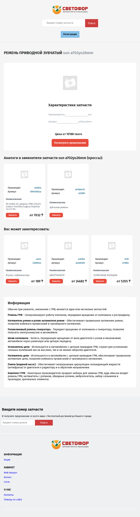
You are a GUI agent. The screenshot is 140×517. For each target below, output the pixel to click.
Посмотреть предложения (70, 142)
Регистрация (70, 34)
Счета (7, 482)
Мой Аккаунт (10, 472)
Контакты (9, 495)
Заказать (12, 215)
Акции (7, 459)
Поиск (91, 23)
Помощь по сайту (13, 499)
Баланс (7, 477)
